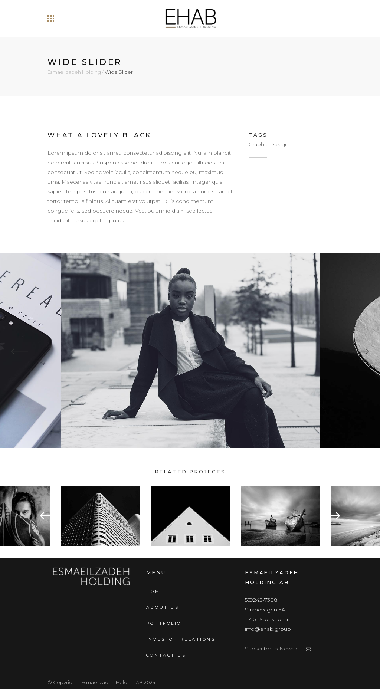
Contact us (166, 655)
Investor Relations (180, 639)
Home (155, 591)
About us (162, 607)
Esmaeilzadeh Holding (74, 72)
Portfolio (163, 623)
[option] (190, 516)
